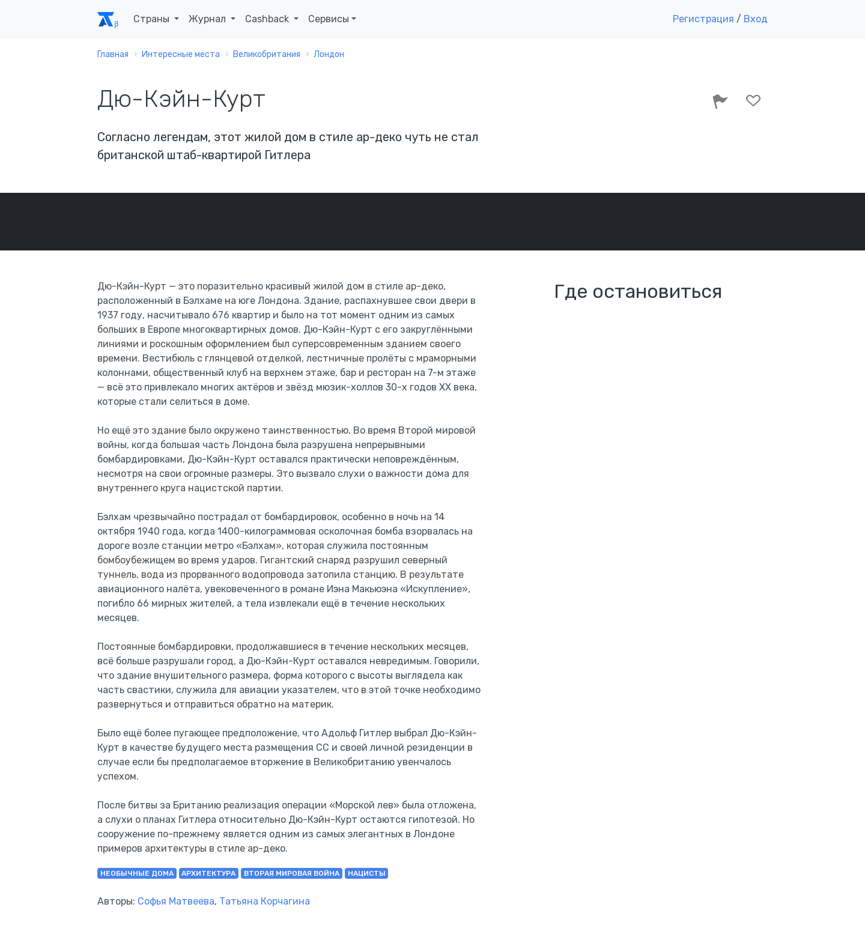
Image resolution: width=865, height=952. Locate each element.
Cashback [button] (268, 19)
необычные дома (137, 873)
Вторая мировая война (291, 873)
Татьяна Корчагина (264, 901)
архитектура (208, 873)
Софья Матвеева (176, 901)
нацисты (367, 873)
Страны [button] (152, 19)
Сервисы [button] (328, 19)
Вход (756, 19)
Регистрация (703, 19)
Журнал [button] (208, 19)
